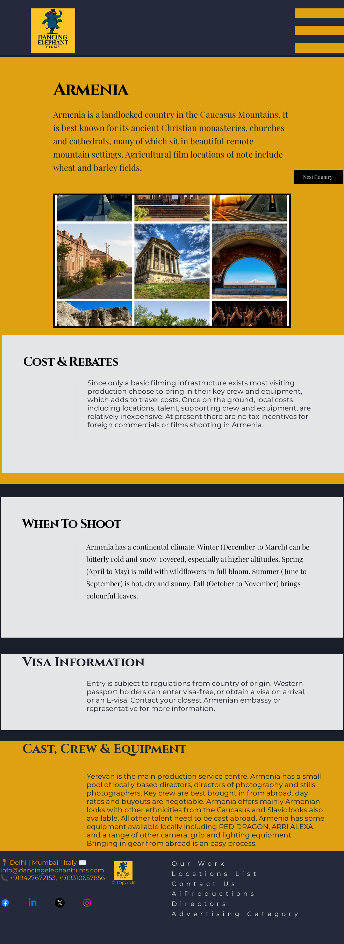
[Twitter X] (60, 903)
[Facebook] (5, 903)
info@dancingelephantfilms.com (52, 870)
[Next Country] (318, 177)
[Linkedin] (32, 903)
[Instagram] (87, 903)
